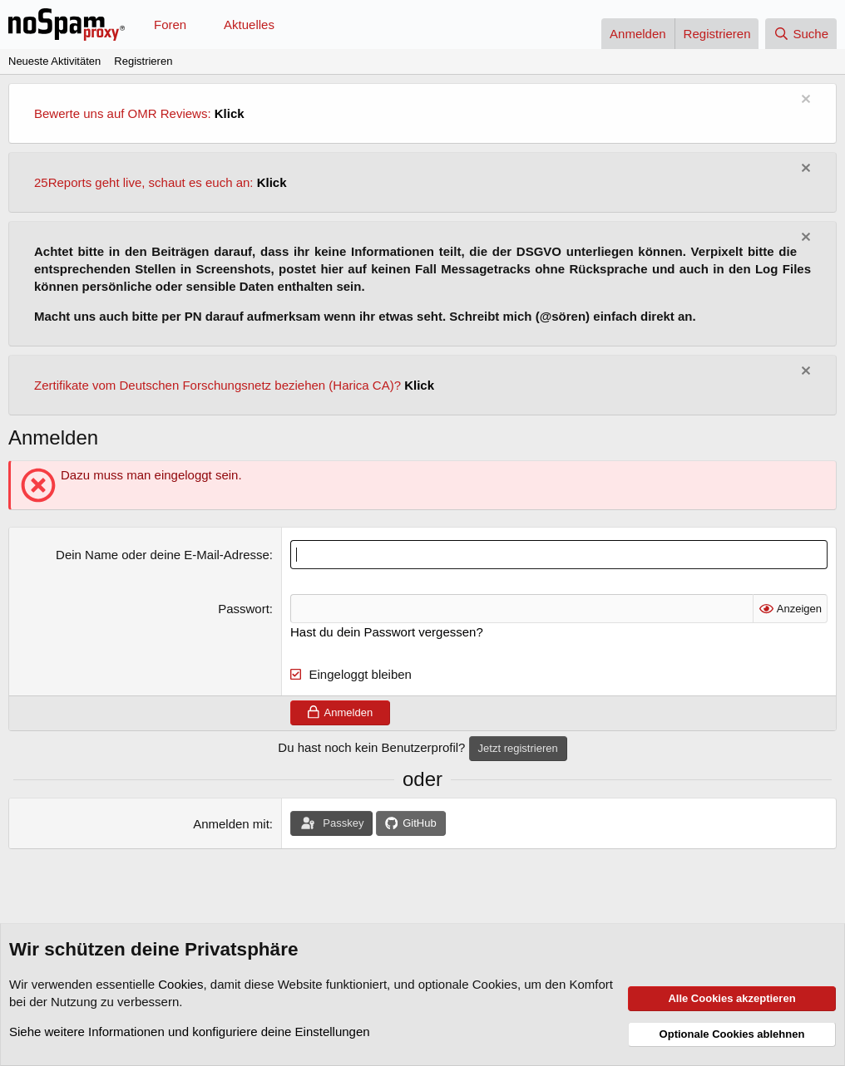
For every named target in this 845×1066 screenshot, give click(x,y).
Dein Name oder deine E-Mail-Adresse (162, 555)
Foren (170, 24)
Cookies (180, 984)
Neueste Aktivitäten (54, 61)
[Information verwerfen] (804, 101)
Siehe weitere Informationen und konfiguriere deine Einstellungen (189, 1031)
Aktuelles (249, 24)
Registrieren (143, 61)
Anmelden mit (231, 824)
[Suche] (801, 33)
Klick (230, 113)
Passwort (243, 609)
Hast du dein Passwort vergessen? (386, 632)
